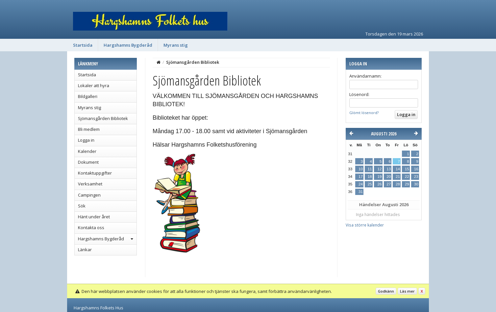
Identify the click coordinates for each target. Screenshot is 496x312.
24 (361, 184)
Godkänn (386, 291)
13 (388, 169)
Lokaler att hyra (93, 85)
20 (388, 177)
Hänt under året (94, 217)
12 (379, 169)
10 (361, 169)
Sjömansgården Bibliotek (103, 118)
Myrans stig (175, 45)
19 (379, 177)
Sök (82, 206)
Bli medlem (89, 129)
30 (416, 184)
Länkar (85, 249)
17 (361, 177)
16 (416, 169)
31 (361, 192)
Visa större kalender (365, 225)
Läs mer (407, 291)
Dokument (88, 162)
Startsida (82, 45)
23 (416, 177)
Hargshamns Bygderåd (128, 45)
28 (398, 184)
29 (407, 184)
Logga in (86, 140)
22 (407, 177)
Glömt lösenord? (364, 112)
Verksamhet (90, 184)
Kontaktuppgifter (95, 173)
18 (370, 177)
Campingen (89, 195)
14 (398, 169)
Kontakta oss (91, 227)
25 (370, 184)
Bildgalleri (87, 96)
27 (388, 184)
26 (379, 184)
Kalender (87, 151)
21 (398, 177)
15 (407, 169)
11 (370, 169)
